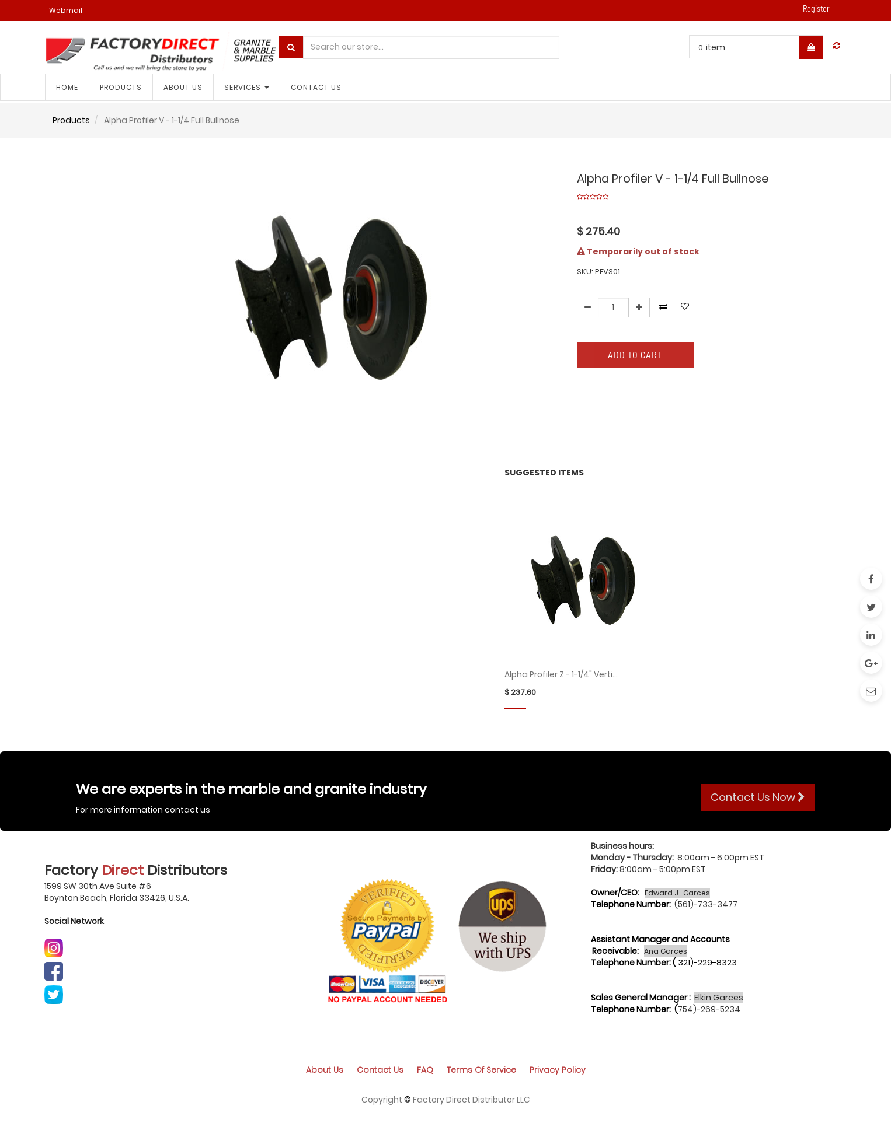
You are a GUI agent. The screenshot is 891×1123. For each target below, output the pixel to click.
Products (71, 120)
